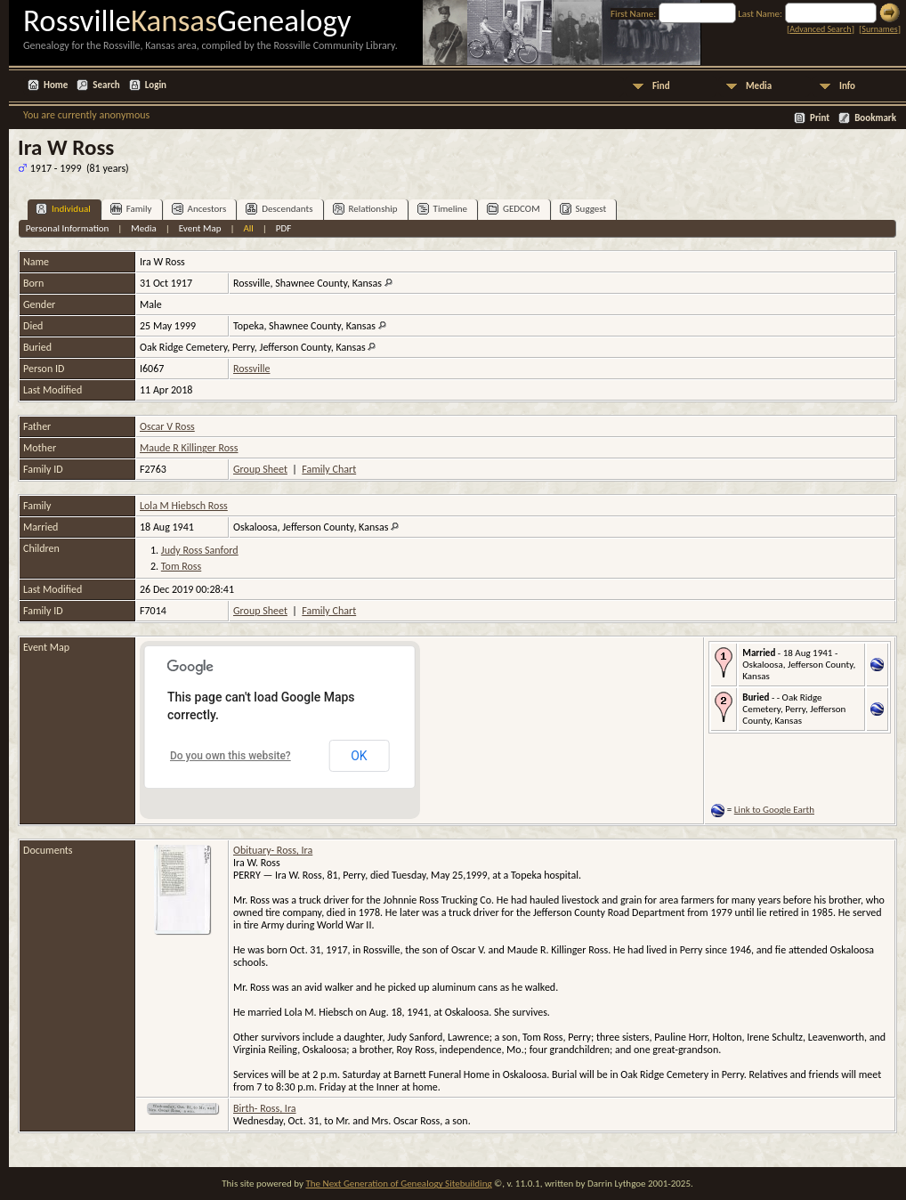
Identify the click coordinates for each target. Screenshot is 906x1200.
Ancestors (199, 208)
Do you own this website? (230, 756)
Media (759, 86)
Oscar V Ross (167, 426)
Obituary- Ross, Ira (272, 850)
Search (106, 85)
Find (661, 86)
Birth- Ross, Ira (264, 1108)
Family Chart (329, 469)
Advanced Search (820, 29)
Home (56, 85)
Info (847, 86)
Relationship (365, 208)
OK (359, 756)
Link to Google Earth (774, 809)
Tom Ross (181, 566)
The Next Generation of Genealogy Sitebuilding (398, 1183)
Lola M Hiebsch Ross (184, 505)
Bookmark (875, 118)
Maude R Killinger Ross (189, 448)
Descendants (279, 208)
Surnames (879, 29)
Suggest (583, 208)
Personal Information (67, 228)
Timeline (442, 208)
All (248, 228)
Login (155, 85)
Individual (63, 208)
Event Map (200, 228)
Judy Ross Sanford (200, 550)
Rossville (251, 368)
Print (819, 118)
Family (131, 208)
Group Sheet (260, 469)
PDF (284, 228)
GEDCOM (513, 208)
